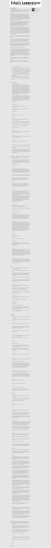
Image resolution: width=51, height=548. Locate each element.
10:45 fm (13, 219)
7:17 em (13, 153)
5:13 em (13, 282)
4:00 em (13, 133)
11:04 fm (13, 246)
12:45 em (13, 384)
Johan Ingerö (13, 73)
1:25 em (13, 418)
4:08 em (13, 263)
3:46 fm (13, 101)
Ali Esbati (13, 167)
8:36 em (13, 504)
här (16, 104)
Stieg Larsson (13, 357)
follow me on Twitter (38, 16)
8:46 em (13, 518)
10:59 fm (13, 231)
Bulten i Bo (13, 103)
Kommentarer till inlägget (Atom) (17, 545)
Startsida (20, 544)
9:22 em (13, 180)
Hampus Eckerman (14, 295)
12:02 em (13, 116)
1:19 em (13, 405)
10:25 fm (13, 202)
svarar (18, 404)
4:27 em (13, 541)
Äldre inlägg (29, 544)
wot (12, 155)
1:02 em (13, 401)
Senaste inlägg (11, 544)
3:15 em (13, 128)
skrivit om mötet (13, 36)
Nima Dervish (13, 68)
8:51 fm (13, 112)
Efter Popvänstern (13, 8)
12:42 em (13, 368)
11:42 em (13, 332)
